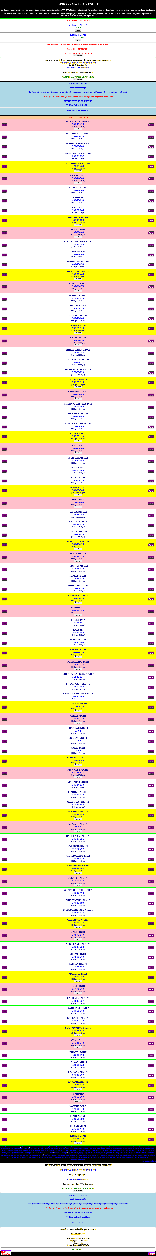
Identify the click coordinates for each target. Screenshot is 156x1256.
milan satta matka (35, 1155)
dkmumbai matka (107, 1150)
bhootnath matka (68, 1148)
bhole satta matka (46, 1157)
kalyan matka (77, 1150)
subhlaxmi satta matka (85, 1152)
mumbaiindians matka (20, 1148)
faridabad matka (43, 1148)
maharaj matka (96, 1147)
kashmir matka (96, 1150)
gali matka (51, 1147)
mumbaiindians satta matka (83, 1154)
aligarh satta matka (113, 1155)
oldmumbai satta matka (142, 1157)
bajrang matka (86, 1150)
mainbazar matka (130, 1150)
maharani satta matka (11, 1154)
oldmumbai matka (141, 1150)
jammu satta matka (35, 1157)
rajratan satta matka (58, 1155)
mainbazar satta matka (127, 1157)
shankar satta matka (24, 1152)
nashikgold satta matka (113, 1157)
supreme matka (27, 1150)
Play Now (78, 129)
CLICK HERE (78, 55)
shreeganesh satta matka (51, 1154)
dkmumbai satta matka (98, 1157)
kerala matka (6, 1147)
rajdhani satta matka (72, 1155)
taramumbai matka (7, 1148)
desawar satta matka (24, 1154)
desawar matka (127, 1147)
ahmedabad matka (38, 1150)
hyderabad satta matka (127, 1155)
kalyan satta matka (58, 1157)
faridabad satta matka (113, 1154)
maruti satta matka (122, 1152)
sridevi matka (25, 1147)
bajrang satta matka (71, 1157)
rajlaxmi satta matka (85, 1155)
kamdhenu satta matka (21, 1157)
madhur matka (106, 1147)
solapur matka (136, 1147)
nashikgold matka (118, 1150)
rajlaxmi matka (137, 1148)
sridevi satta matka (37, 1152)
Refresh (78, 30)
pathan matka (78, 1147)
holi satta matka (47, 1155)
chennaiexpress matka (56, 1148)
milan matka (101, 1148)
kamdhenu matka (50, 1150)
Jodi (4, 125)
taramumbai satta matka (67, 1154)
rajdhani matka (127, 1148)
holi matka (108, 1148)
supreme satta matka (141, 1155)
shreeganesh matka (147, 1147)
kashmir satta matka (84, 1157)
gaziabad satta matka (99, 1154)
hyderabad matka (16, 1150)
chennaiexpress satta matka (128, 1154)
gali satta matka (73, 1152)
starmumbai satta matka (99, 1155)
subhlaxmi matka (60, 1147)
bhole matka (69, 1150)
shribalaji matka (42, 1147)
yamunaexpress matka (81, 1148)
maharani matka (117, 1147)
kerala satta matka (12, 1152)
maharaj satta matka (134, 1152)
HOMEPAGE (78, 1250)
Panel (151, 125)
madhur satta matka (147, 1152)
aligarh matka (6, 1150)
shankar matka (15, 1147)
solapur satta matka (37, 1154)
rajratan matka (117, 1148)
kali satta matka (48, 1152)
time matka (69, 1147)
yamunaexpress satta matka (9, 1155)
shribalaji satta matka (60, 1152)
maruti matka (87, 1147)
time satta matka (98, 1152)
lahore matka (92, 1148)
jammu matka (60, 1150)
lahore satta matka (24, 1155)
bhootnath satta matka (144, 1154)
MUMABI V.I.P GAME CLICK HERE (78, 54)
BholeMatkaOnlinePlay (5, 1253)
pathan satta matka (109, 1152)
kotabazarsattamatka (77, 1159)
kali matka (33, 1147)
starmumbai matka (148, 1148)
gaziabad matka (33, 1148)
